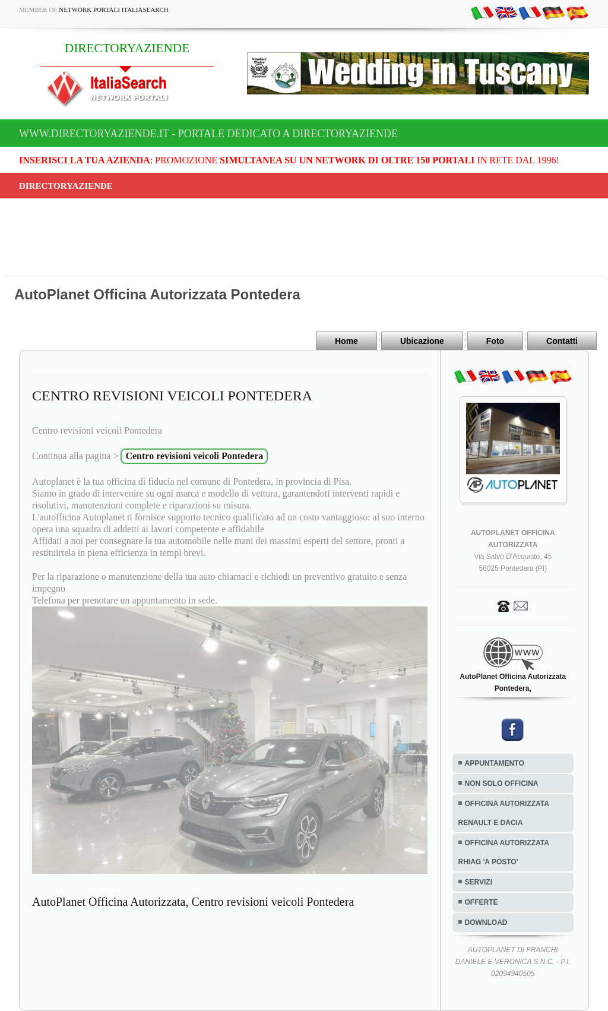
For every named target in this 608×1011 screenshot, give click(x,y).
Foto (495, 341)
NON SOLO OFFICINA (502, 783)
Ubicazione (422, 341)
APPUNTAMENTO (494, 763)
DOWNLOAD (486, 922)
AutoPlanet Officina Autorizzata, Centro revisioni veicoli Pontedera (193, 901)
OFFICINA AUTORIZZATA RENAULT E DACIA (503, 813)
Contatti (562, 341)
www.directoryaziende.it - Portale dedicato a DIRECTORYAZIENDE (208, 134)
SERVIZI (478, 882)
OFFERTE (481, 902)
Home (346, 341)
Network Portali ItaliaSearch (114, 9)
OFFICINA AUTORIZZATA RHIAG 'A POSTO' (503, 852)
